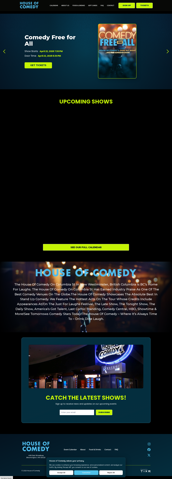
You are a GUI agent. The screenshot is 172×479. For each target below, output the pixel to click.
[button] (4, 51)
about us (65, 5)
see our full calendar (86, 247)
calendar (54, 5)
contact (110, 5)
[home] (29, 5)
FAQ (102, 5)
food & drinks (79, 5)
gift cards (92, 5)
